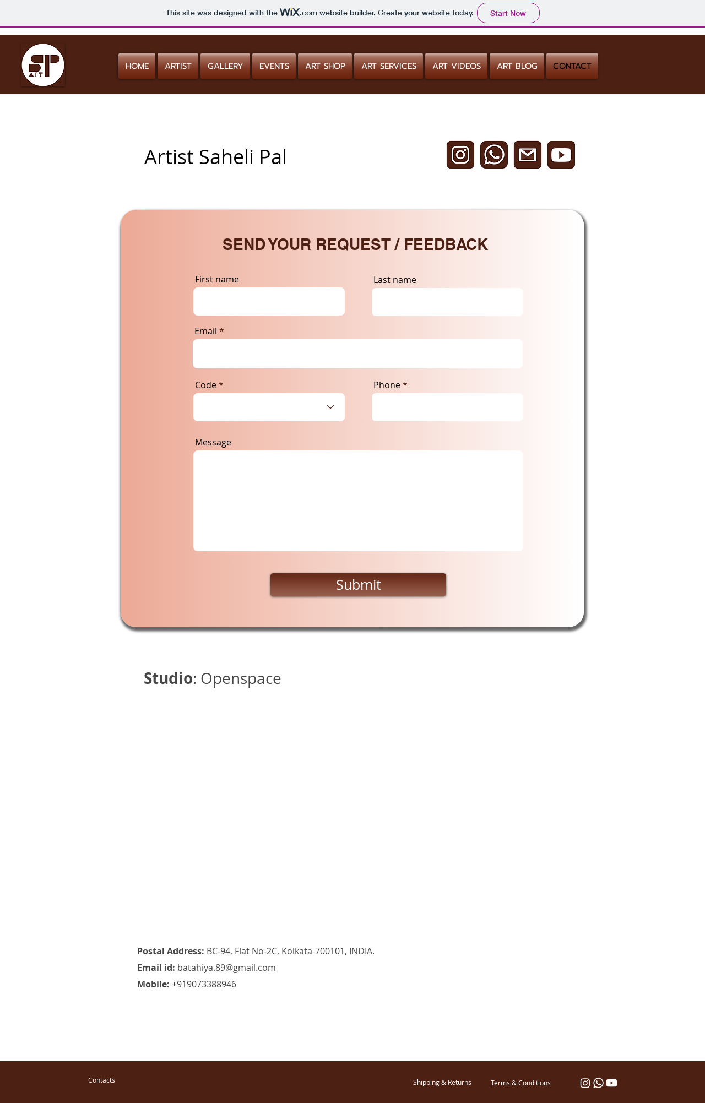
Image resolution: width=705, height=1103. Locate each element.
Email (205, 331)
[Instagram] (585, 1083)
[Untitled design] (460, 155)
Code (205, 385)
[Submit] (358, 584)
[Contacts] (101, 1080)
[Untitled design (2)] (494, 155)
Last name (394, 279)
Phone (386, 385)
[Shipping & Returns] (442, 1082)
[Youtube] (611, 1083)
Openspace (240, 678)
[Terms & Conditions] (520, 1083)
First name (217, 279)
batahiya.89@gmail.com (226, 967)
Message (213, 442)
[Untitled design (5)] (528, 155)
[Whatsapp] (598, 1083)
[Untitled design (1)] (561, 155)
